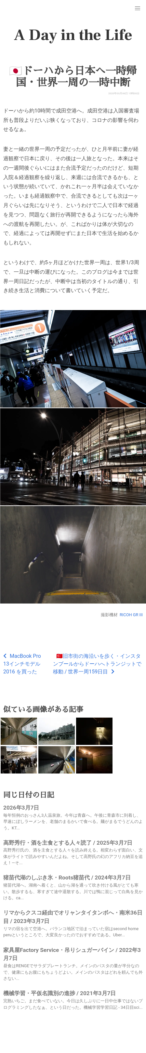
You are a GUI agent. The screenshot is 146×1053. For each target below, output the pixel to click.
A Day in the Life (73, 35)
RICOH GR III (131, 614)
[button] (137, 8)
